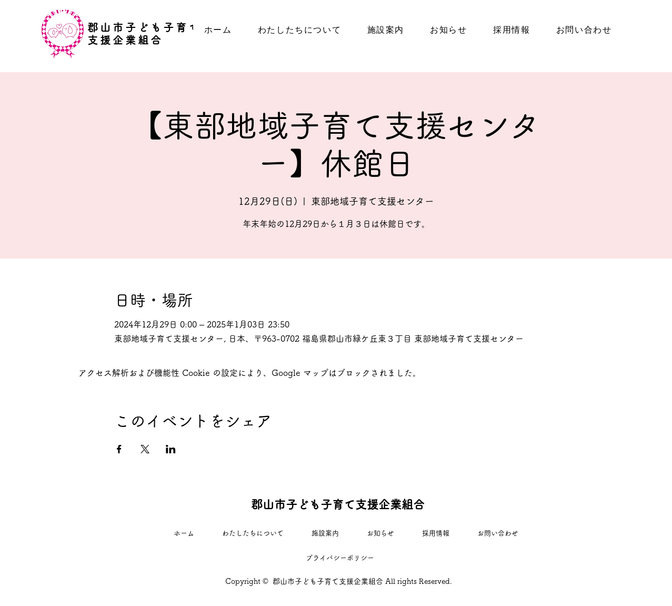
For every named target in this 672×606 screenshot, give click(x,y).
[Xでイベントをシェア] (145, 449)
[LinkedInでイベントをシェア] (171, 449)
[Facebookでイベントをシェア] (119, 449)
